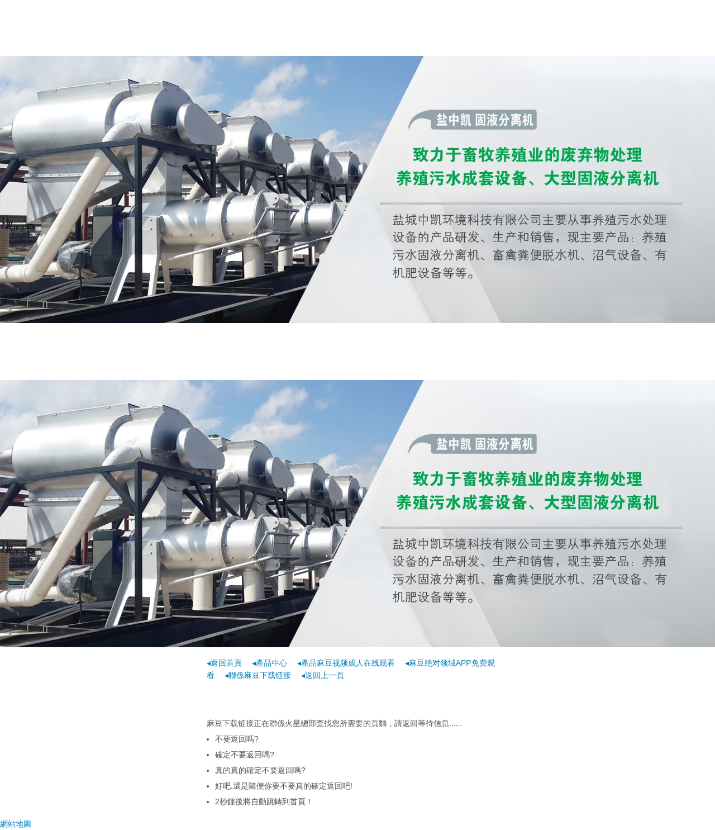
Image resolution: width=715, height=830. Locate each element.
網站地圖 (15, 823)
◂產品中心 (269, 662)
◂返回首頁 (224, 662)
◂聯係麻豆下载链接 (258, 675)
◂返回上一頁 (322, 675)
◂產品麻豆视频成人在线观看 (346, 662)
